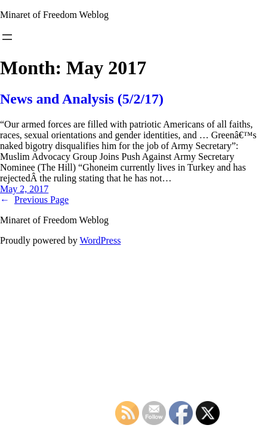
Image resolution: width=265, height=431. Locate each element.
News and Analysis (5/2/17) (82, 99)
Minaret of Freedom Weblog (54, 15)
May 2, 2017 (24, 189)
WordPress (100, 240)
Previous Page (34, 200)
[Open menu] (7, 37)
